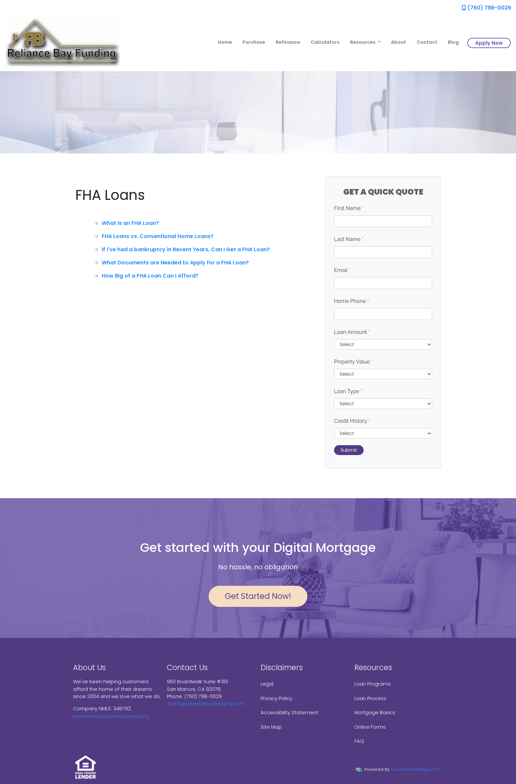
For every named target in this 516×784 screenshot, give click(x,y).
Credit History (352, 421)
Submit (349, 450)
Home (225, 42)
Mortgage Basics (374, 712)
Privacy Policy (276, 698)
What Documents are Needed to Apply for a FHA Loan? (175, 262)
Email (342, 270)
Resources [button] (363, 42)
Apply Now (489, 43)
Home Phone (351, 301)
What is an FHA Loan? (130, 223)
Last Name (349, 239)
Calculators (325, 42)
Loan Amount (352, 332)
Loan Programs (372, 683)
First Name (349, 208)
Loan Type (348, 391)
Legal (267, 683)
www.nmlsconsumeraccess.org (111, 716)
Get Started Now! (258, 596)
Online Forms (370, 726)
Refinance (288, 42)
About (398, 42)
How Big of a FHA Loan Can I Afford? (150, 276)
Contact (427, 42)
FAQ (359, 741)
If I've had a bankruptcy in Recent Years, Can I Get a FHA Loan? (186, 249)
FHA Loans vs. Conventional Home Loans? (158, 236)
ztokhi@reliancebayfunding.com (206, 703)
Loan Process (370, 698)
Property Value (353, 362)
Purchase (254, 42)
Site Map (271, 726)
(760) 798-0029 (486, 8)
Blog (453, 42)
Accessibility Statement (289, 712)
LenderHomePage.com (416, 769)
